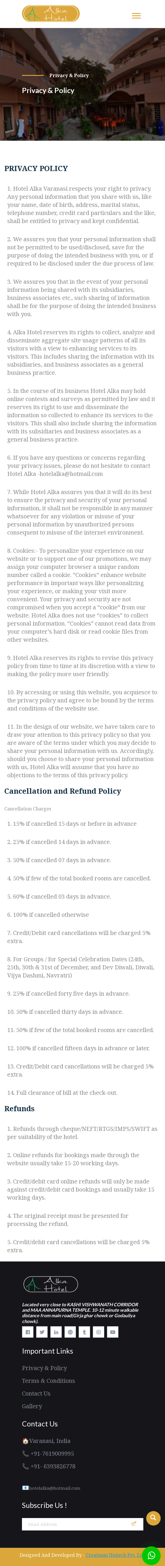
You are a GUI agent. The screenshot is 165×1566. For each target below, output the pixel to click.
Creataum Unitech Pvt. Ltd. (116, 1555)
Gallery (32, 1406)
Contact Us (36, 1393)
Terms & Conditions (48, 1381)
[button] (136, 14)
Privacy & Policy (44, 1368)
